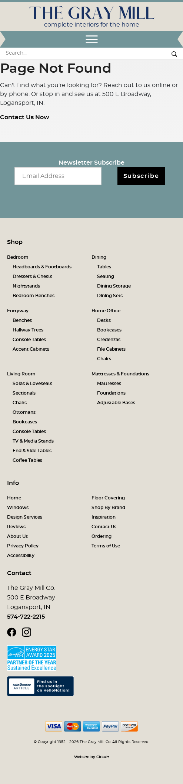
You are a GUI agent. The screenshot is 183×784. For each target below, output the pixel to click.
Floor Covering (108, 498)
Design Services (24, 517)
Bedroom (18, 257)
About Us (17, 536)
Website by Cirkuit (91, 757)
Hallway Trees (28, 330)
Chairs (104, 359)
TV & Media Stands (33, 441)
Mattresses (109, 383)
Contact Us (104, 527)
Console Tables (29, 339)
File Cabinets (111, 349)
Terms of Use (106, 546)
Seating (105, 276)
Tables (104, 267)
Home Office (106, 311)
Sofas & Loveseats (32, 383)
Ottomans (24, 412)
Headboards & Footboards (42, 267)
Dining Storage (114, 286)
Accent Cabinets (31, 349)
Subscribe (141, 176)
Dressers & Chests (32, 276)
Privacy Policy (23, 546)
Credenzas (108, 339)
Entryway (18, 311)
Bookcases (109, 330)
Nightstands (26, 286)
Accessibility (20, 555)
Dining (99, 257)
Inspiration (104, 517)
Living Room (21, 374)
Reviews (16, 527)
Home (14, 498)
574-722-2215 (26, 617)
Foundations (111, 393)
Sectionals (24, 393)
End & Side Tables (32, 450)
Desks (104, 320)
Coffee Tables (27, 460)
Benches (22, 320)
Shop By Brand (108, 507)
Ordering (102, 536)
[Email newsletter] (58, 176)
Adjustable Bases (116, 402)
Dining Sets (110, 295)
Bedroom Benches (33, 295)
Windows (18, 507)
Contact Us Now (24, 117)
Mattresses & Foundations (120, 374)
